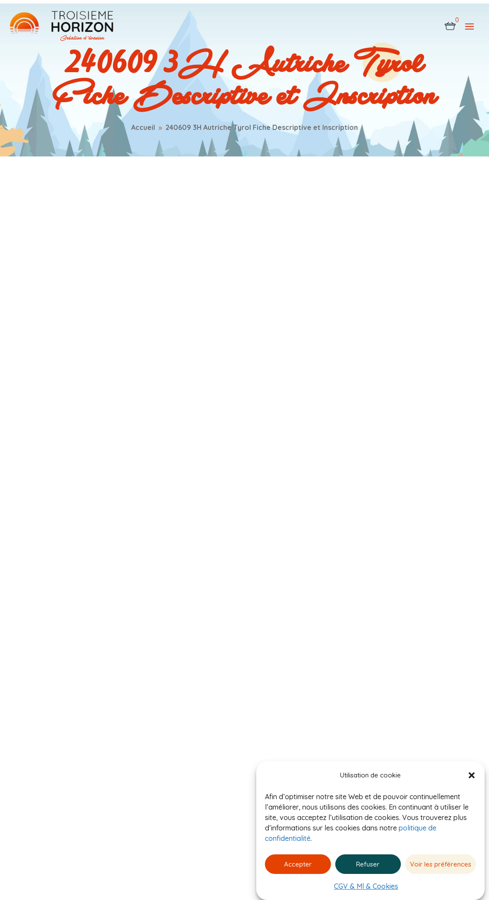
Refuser (368, 864)
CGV (265, 673)
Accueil (204, 673)
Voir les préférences (440, 864)
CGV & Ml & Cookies (366, 886)
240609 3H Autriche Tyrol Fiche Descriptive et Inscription (163, 257)
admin (70, 221)
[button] (471, 775)
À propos (208, 737)
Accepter (298, 864)
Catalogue (211, 705)
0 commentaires (147, 221)
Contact (206, 759)
